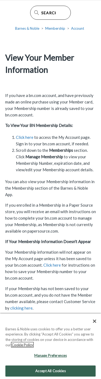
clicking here (21, 308)
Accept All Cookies (50, 373)
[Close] (94, 323)
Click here (24, 137)
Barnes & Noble (27, 28)
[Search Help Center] (50, 13)
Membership (55, 28)
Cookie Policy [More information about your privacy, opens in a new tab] (22, 347)
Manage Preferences (50, 357)
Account (77, 28)
